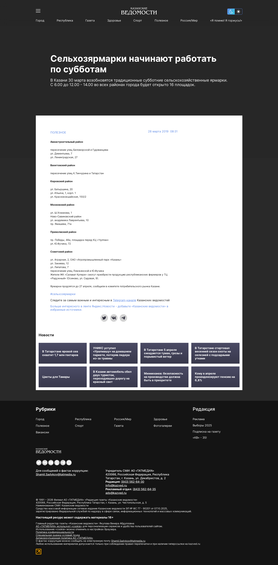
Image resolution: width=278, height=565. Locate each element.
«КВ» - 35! (200, 437)
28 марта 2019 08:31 (162, 131)
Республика (65, 20)
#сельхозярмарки (63, 294)
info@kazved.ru (116, 485)
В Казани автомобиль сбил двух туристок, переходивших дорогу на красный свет (112, 377)
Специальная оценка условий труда (58, 535)
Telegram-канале (124, 300)
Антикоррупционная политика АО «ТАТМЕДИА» (64, 537)
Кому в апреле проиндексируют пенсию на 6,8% (215, 377)
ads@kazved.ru (116, 493)
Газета (90, 20)
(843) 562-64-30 (132, 481)
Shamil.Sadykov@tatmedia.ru (56, 474)
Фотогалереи (163, 425)
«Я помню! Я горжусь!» (226, 20)
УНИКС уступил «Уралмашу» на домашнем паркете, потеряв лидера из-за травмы (112, 353)
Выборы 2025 (202, 425)
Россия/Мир (189, 20)
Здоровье (114, 20)
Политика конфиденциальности (55, 532)
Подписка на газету (207, 431)
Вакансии (42, 432)
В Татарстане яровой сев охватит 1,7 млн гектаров (60, 353)
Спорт (137, 20)
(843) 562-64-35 (144, 489)
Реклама (199, 419)
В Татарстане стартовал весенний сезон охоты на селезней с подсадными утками (213, 353)
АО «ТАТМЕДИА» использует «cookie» (59, 526)
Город (40, 20)
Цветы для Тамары (56, 377)
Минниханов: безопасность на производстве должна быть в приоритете (163, 377)
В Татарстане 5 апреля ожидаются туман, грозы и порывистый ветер (163, 353)
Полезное (161, 20)
